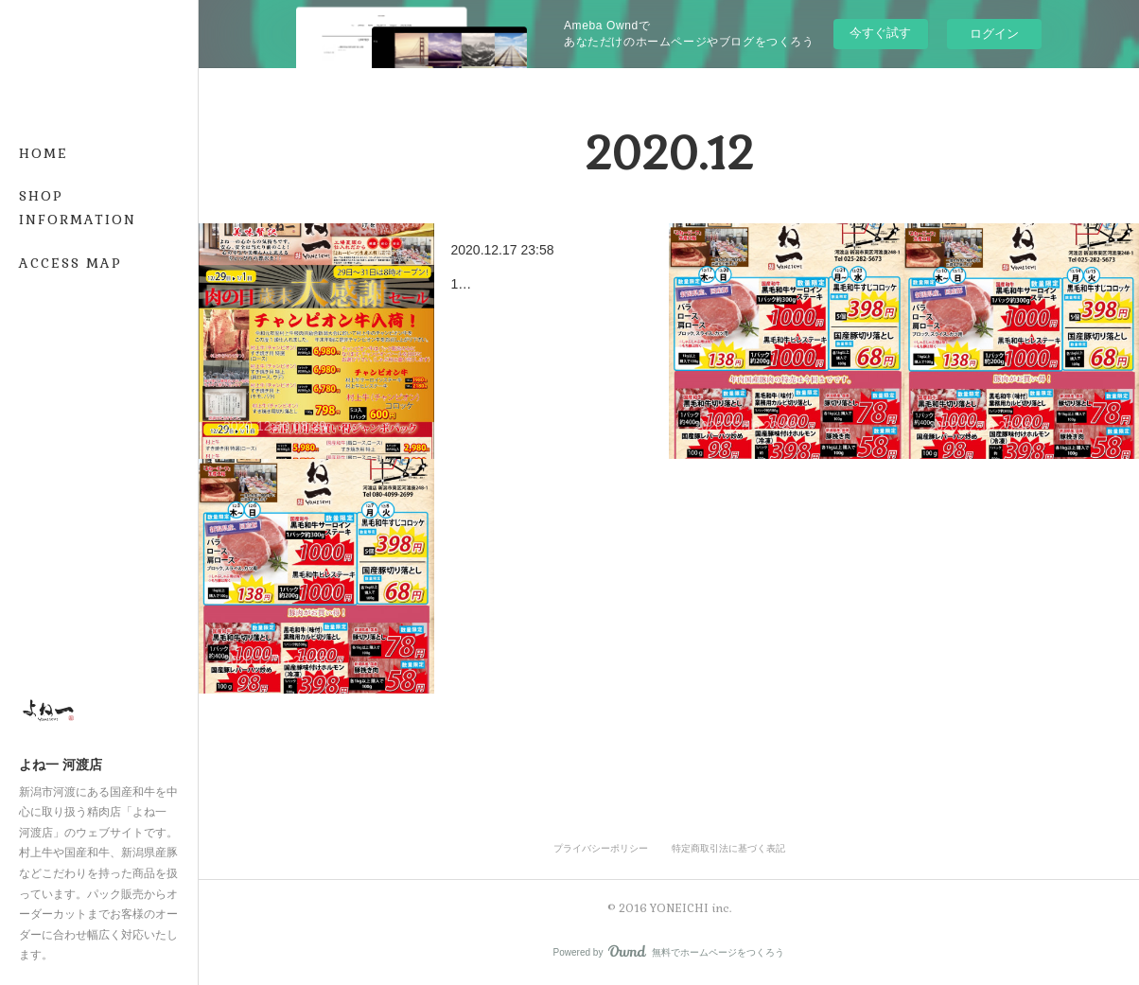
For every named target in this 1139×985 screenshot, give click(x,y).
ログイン (994, 33)
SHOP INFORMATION (77, 207)
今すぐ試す (880, 33)
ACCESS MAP (70, 263)
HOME (43, 153)
